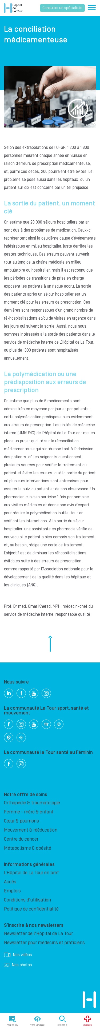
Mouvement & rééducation (30, 830)
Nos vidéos (18, 955)
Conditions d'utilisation (27, 900)
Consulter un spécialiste (62, 8)
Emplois (12, 891)
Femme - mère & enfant (29, 812)
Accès (10, 882)
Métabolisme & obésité (27, 848)
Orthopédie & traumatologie (32, 803)
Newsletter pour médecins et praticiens (44, 942)
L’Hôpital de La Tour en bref (31, 873)
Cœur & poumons (21, 821)
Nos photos (18, 965)
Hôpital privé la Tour (13, 8)
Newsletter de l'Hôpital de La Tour (38, 933)
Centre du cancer (21, 839)
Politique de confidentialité (31, 909)
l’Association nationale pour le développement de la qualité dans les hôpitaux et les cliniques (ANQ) (48, 577)
